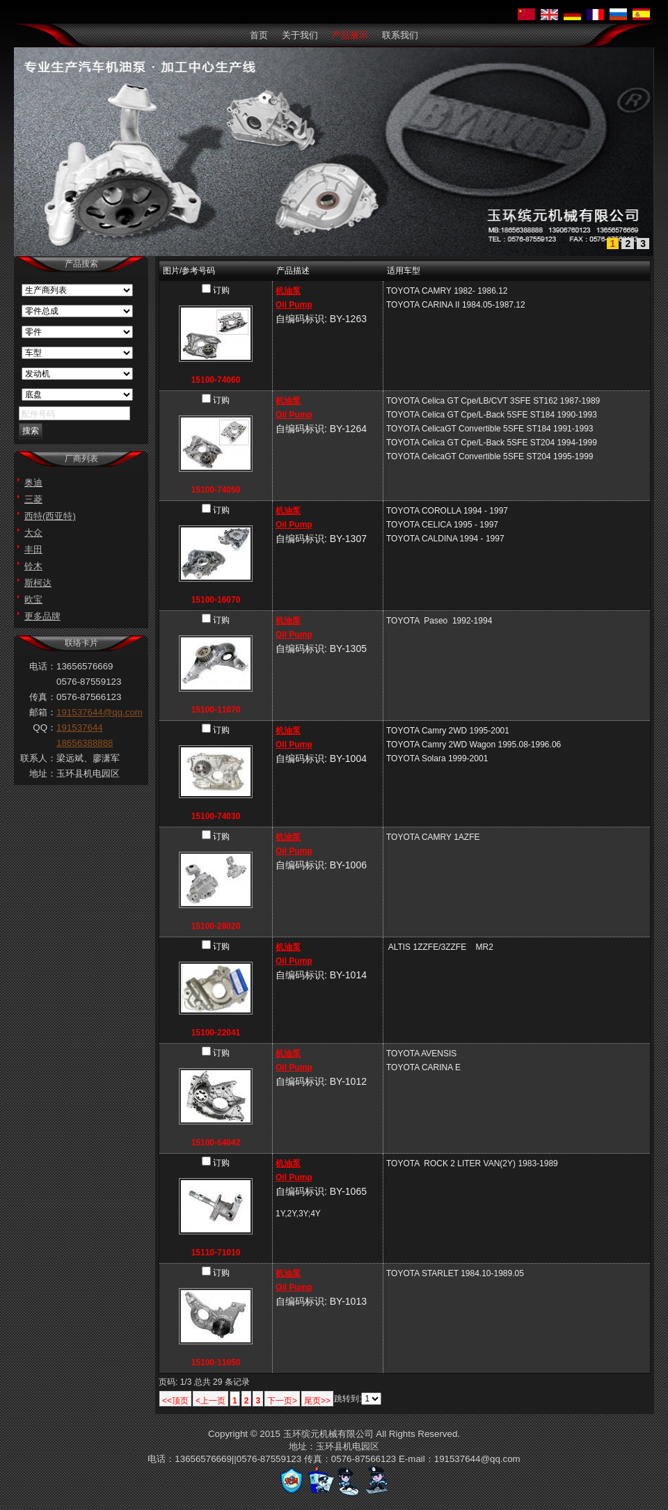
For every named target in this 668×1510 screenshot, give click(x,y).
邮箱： (42, 712)
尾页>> (317, 1401)
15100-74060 (216, 380)
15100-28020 (216, 926)
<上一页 (210, 1401)
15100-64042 (216, 1142)
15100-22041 (216, 1033)
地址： (42, 773)
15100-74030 (216, 816)
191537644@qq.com (99, 712)
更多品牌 (42, 616)
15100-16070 (216, 600)
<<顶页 (175, 1401)
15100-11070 (216, 710)
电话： (42, 666)
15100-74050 (216, 490)
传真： (42, 697)
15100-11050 (216, 1362)
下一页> (282, 1401)
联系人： (38, 758)
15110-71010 (216, 1252)
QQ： (44, 727)
